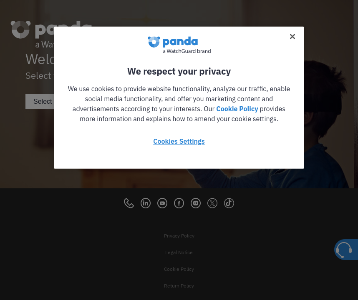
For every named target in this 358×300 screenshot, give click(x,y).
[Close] (292, 37)
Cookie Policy (237, 109)
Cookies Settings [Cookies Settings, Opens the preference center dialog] (178, 141)
